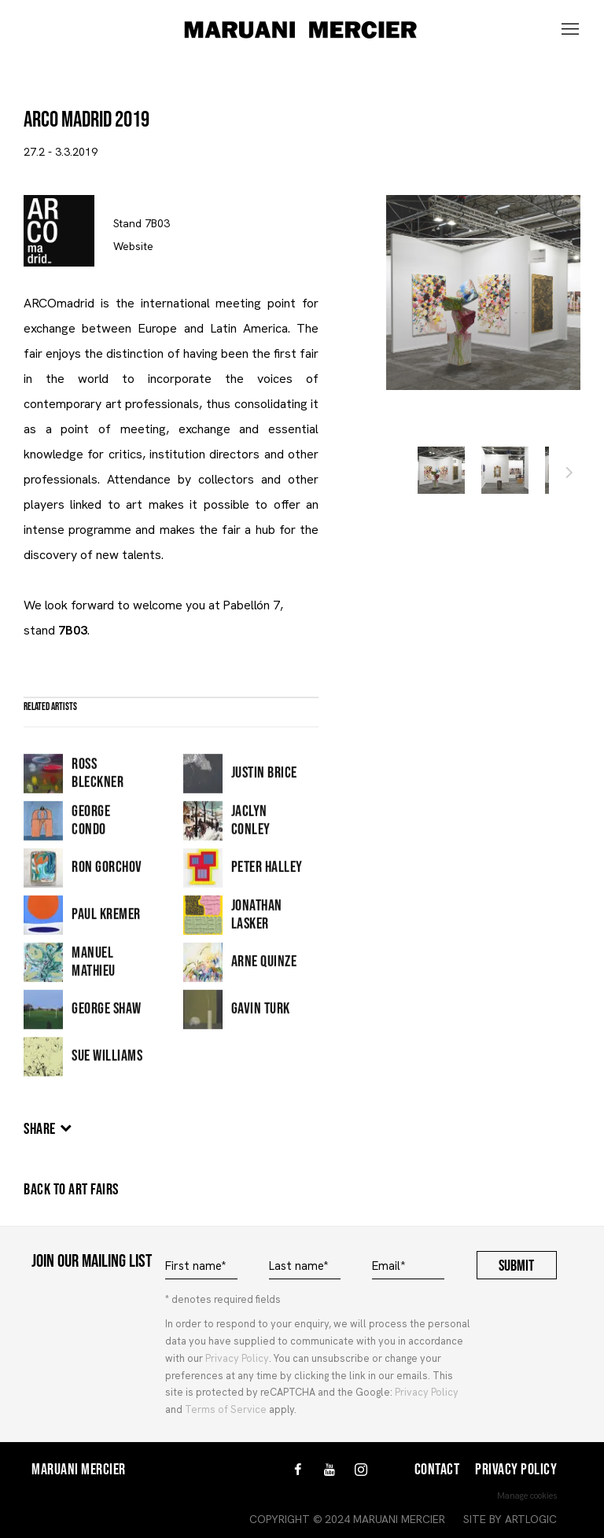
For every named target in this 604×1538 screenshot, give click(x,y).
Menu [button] (568, 30)
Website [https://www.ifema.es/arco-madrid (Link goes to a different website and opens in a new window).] (133, 246)
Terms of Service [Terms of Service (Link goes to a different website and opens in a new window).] (226, 1409)
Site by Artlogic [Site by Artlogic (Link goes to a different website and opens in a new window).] (510, 1519)
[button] (441, 470)
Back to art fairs (71, 1189)
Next (569, 475)
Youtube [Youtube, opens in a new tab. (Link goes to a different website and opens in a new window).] (329, 1470)
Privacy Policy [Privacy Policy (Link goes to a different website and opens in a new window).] (427, 1392)
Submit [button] (516, 1266)
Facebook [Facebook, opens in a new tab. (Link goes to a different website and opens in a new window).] (298, 1470)
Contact (437, 1469)
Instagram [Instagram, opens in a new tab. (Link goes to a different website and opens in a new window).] (361, 1470)
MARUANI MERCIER (302, 29)
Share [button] (40, 1129)
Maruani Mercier (78, 1469)
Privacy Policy (237, 1358)
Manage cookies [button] (527, 1495)
